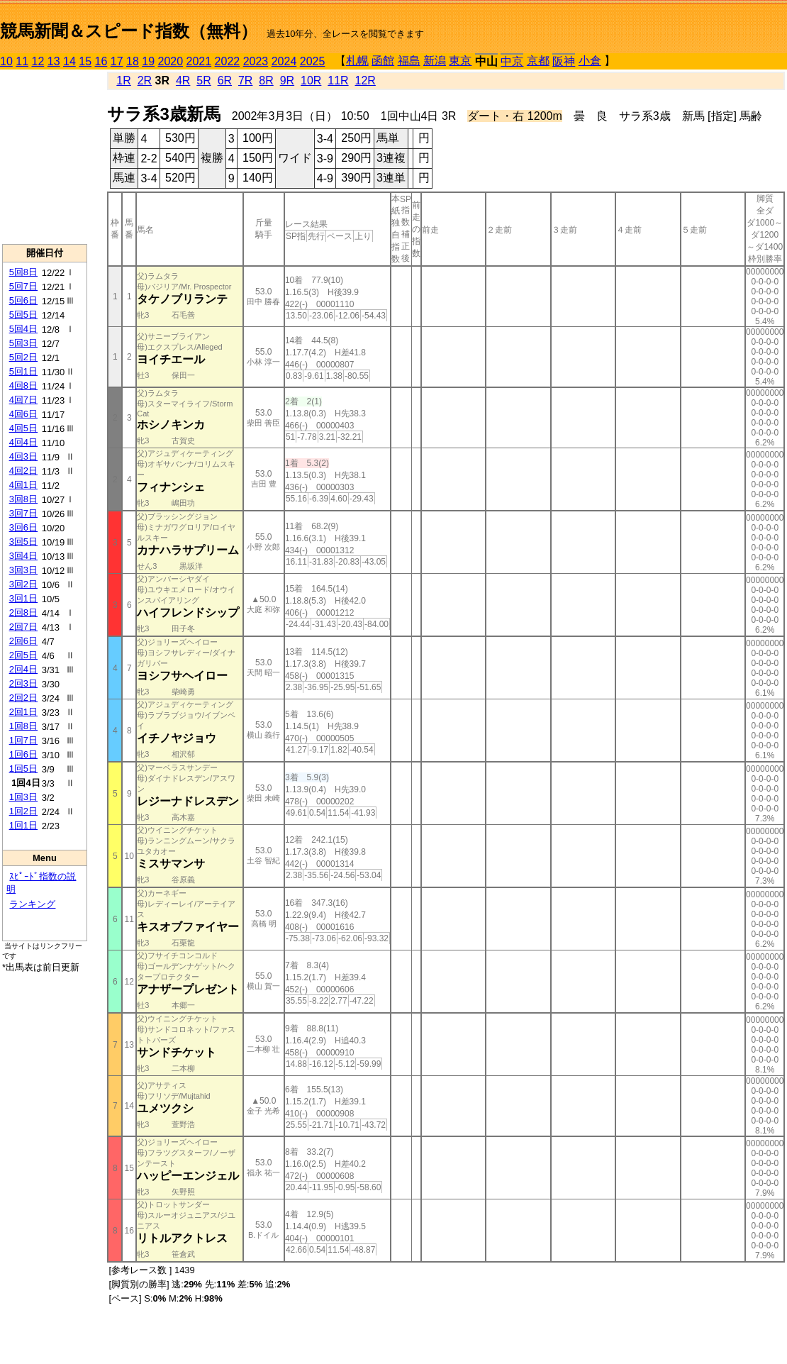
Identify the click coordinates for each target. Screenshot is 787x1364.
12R (365, 80)
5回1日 (23, 371)
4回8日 (23, 385)
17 (117, 61)
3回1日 (23, 598)
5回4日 (23, 328)
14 (69, 61)
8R (266, 80)
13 (54, 61)
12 (38, 61)
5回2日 (23, 357)
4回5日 (23, 428)
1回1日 (23, 825)
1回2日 (23, 811)
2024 (284, 61)
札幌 (357, 61)
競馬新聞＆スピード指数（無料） (128, 30)
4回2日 (23, 470)
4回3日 (23, 456)
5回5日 (23, 314)
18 (132, 61)
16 (101, 61)
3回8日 (23, 499)
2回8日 (23, 612)
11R (338, 80)
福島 (409, 61)
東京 (460, 61)
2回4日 (23, 669)
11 (22, 61)
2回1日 (23, 711)
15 (85, 61)
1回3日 (23, 797)
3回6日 (23, 527)
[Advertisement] (44, 157)
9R (287, 80)
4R (183, 80)
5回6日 (23, 300)
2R (145, 80)
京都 (538, 61)
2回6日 (23, 641)
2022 (227, 61)
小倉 (590, 61)
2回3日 (23, 683)
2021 (199, 61)
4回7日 (23, 399)
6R (225, 80)
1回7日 (23, 740)
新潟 (434, 61)
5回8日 (23, 272)
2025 (312, 61)
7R (245, 80)
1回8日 (23, 726)
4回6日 (23, 414)
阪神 (563, 61)
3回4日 (23, 555)
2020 (171, 61)
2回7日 (23, 626)
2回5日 (23, 655)
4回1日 (23, 484)
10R (311, 80)
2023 (256, 61)
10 (6, 61)
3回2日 (23, 584)
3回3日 (23, 570)
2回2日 (23, 697)
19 (148, 61)
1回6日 (23, 754)
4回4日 (23, 442)
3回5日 (23, 541)
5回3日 (23, 343)
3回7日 (23, 513)
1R (123, 80)
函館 (383, 61)
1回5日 (23, 768)
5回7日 (23, 286)
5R (203, 80)
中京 (512, 61)
